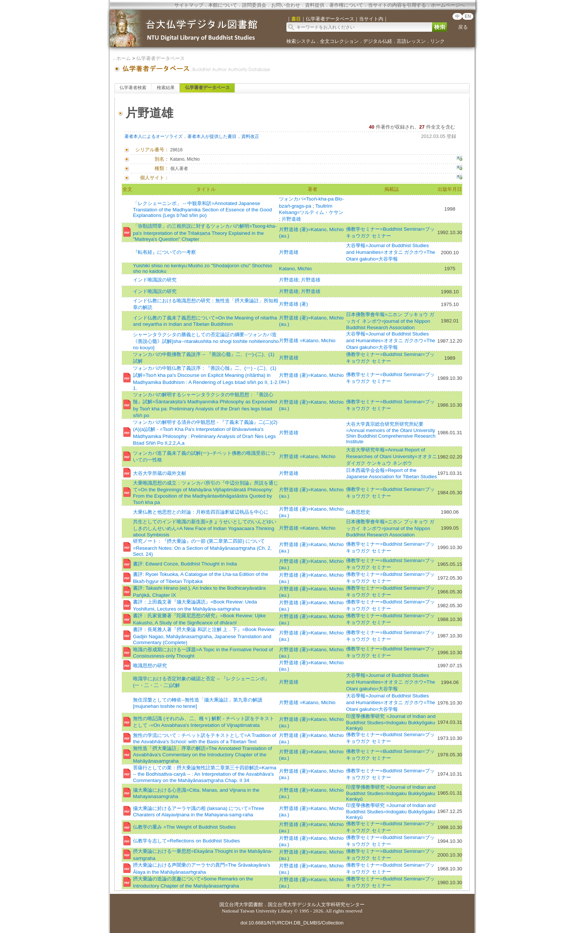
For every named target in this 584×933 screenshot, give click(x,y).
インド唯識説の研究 (155, 291)
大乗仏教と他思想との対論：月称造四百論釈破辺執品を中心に (201, 512)
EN (468, 16)
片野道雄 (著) (293, 304)
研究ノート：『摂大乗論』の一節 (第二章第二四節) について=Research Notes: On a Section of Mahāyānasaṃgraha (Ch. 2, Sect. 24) (202, 547)
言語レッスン (411, 41)
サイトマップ (188, 5)
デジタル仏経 (377, 41)
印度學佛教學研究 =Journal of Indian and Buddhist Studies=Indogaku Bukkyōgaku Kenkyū (390, 722)
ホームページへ (448, 5)
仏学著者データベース (160, 58)
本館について (222, 5)
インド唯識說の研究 (155, 280)
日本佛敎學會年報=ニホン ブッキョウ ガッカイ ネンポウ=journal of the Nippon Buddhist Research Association (390, 321)
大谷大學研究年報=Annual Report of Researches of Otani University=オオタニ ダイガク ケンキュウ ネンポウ (391, 456)
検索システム (300, 41)
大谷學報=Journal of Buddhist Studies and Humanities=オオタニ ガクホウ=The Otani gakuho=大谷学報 (390, 252)
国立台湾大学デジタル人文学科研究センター (316, 904)
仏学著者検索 (133, 87)
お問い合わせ (285, 5)
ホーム (123, 58)
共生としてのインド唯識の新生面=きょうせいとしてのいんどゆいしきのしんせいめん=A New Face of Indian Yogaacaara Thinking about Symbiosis (204, 528)
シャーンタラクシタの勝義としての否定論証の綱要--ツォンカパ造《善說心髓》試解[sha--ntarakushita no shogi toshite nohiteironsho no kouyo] (206, 341)
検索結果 (166, 87)
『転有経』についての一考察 (164, 252)
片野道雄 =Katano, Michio (307, 340)
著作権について (346, 5)
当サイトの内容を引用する (397, 5)
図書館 (255, 904)
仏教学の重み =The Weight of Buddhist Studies (184, 827)
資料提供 (314, 5)
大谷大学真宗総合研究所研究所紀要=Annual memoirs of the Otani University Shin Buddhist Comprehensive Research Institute (390, 432)
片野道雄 (291, 219)
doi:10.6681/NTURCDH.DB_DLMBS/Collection (291, 923)
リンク (437, 41)
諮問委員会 (254, 5)
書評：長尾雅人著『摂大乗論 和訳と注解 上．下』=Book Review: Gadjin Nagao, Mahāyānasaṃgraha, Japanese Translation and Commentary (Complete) (204, 636)
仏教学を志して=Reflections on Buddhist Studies (186, 841)
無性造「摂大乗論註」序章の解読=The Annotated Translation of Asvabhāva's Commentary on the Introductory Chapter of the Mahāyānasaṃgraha (202, 755)
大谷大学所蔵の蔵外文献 (159, 473)
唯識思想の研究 (150, 665)
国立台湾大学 (233, 904)
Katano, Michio (295, 268)
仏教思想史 (358, 512)
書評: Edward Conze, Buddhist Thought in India (185, 564)
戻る (463, 27)
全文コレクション (339, 41)
